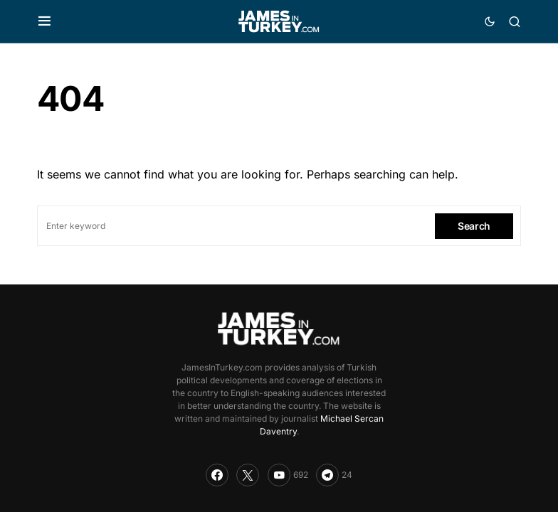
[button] (44, 21)
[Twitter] (247, 475)
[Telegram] (334, 475)
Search (474, 226)
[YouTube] (288, 475)
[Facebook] (217, 475)
